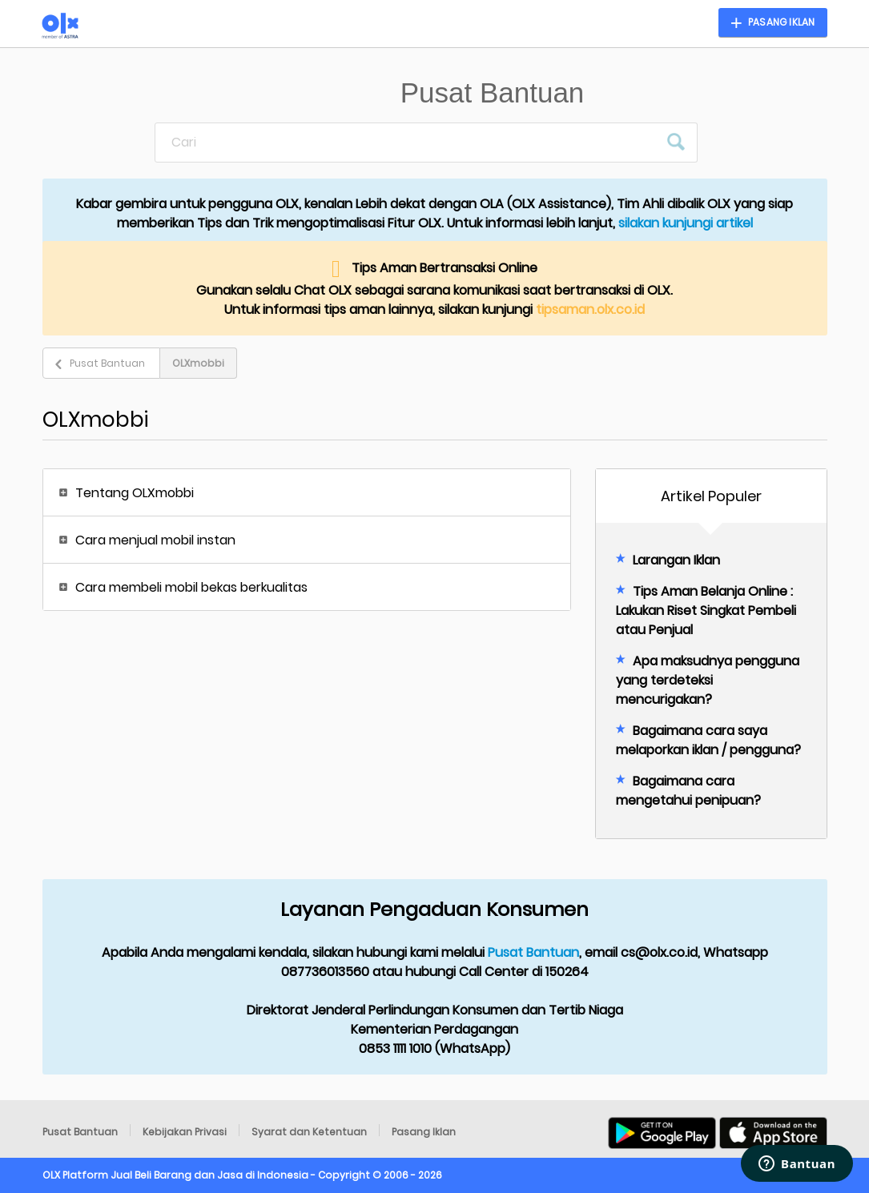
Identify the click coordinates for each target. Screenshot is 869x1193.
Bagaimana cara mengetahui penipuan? (688, 790)
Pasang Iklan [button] (781, 22)
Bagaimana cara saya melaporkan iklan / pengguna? (708, 740)
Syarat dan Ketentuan (309, 1132)
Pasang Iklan (424, 1132)
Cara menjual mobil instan (155, 540)
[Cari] (407, 143)
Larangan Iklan (676, 560)
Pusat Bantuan (107, 363)
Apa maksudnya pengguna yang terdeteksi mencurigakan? (707, 680)
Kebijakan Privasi (185, 1132)
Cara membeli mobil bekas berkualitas (191, 587)
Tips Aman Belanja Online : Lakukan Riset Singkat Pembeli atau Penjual (706, 610)
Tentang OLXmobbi (134, 493)
